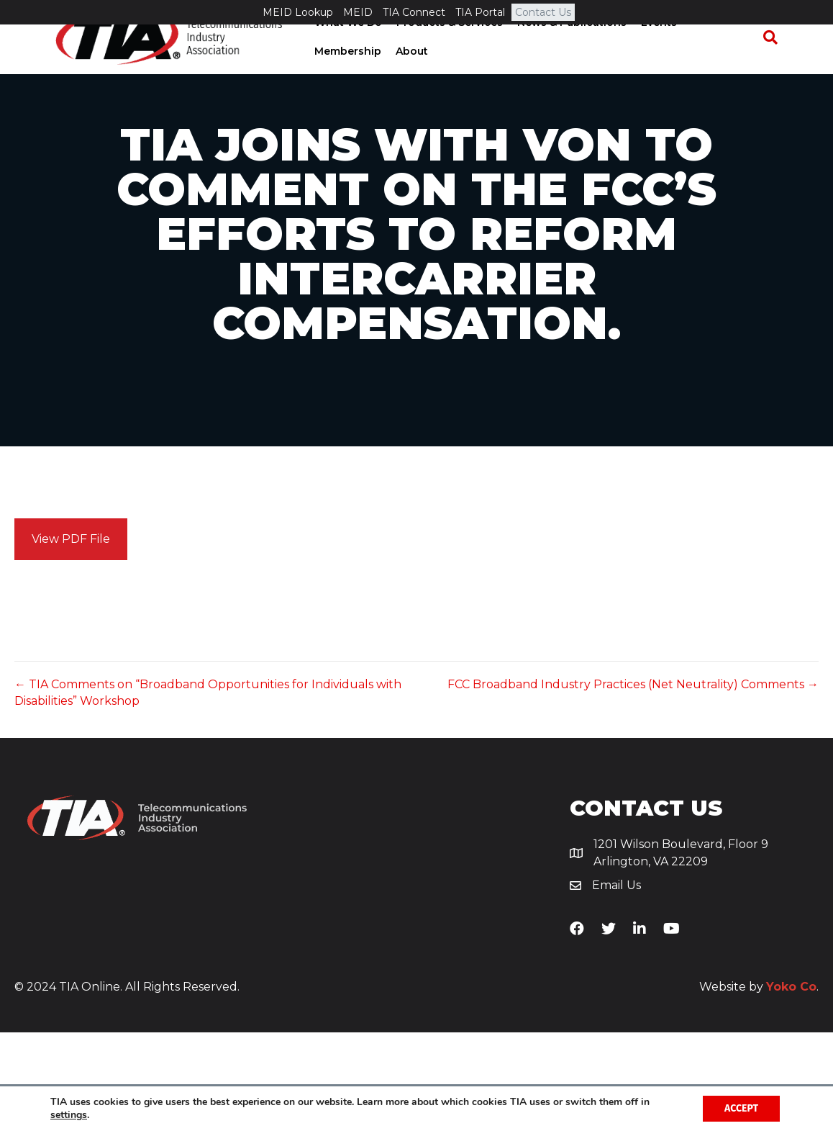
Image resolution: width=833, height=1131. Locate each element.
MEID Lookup (298, 12)
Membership (719, 46)
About (325, 75)
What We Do (343, 46)
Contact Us (543, 12)
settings (68, 1115)
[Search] (777, 61)
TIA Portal (480, 12)
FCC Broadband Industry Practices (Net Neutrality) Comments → (633, 783)
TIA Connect (414, 12)
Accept (741, 1108)
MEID (358, 12)
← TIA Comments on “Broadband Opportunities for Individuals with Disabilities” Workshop (207, 792)
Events (654, 46)
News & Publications (567, 46)
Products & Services (444, 46)
